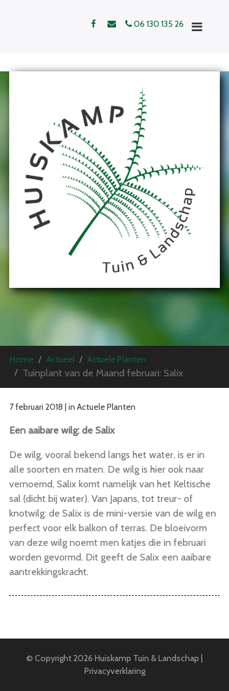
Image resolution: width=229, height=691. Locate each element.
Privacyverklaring (114, 670)
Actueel (60, 359)
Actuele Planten (116, 359)
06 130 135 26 (154, 23)
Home (22, 359)
